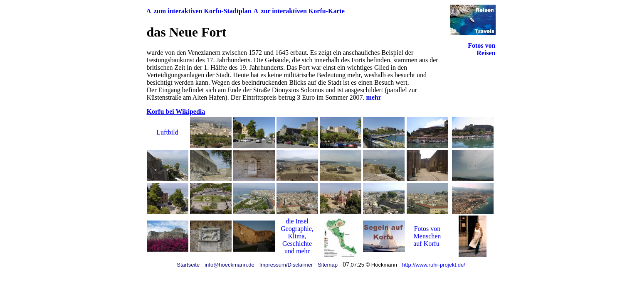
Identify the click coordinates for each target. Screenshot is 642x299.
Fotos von (427, 228)
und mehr (297, 251)
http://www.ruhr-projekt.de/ (433, 265)
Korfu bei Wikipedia (176, 111)
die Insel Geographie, (297, 225)
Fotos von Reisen (481, 49)
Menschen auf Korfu (427, 240)
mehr (373, 97)
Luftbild (167, 132)
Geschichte (297, 243)
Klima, (297, 236)
